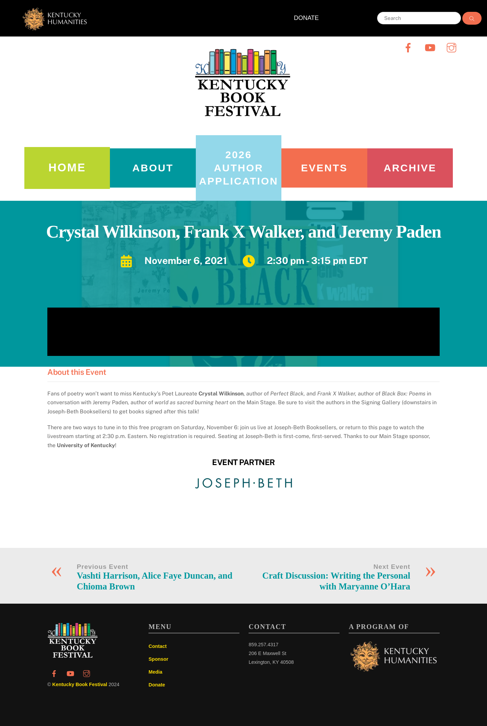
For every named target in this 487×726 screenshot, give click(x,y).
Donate (156, 684)
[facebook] (409, 47)
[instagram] (452, 47)
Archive (410, 167)
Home (67, 167)
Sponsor (158, 659)
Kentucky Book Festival (79, 684)
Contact (157, 646)
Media (155, 672)
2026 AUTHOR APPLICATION (238, 168)
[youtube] (431, 47)
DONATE (306, 18)
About (152, 167)
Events (324, 167)
